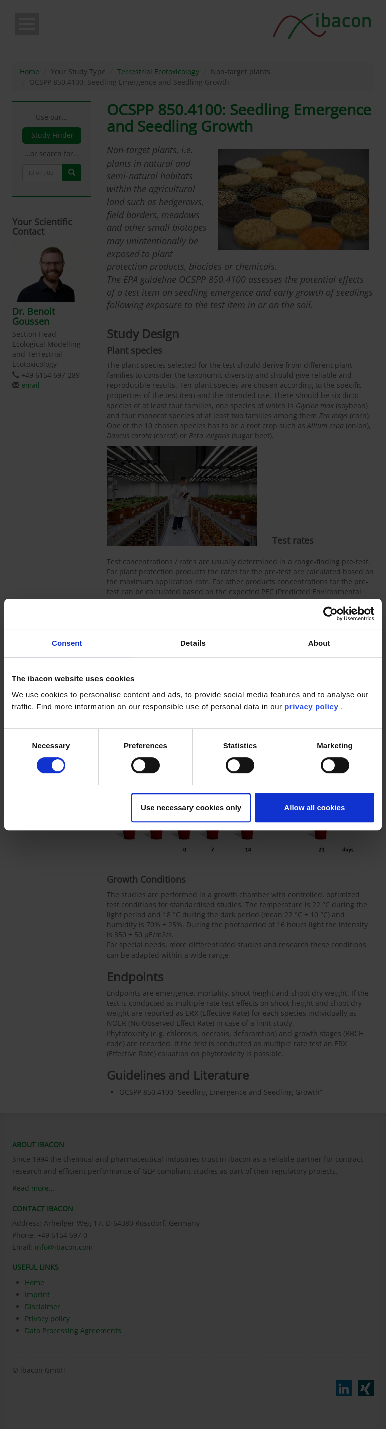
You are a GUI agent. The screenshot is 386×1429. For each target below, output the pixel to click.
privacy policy (311, 706)
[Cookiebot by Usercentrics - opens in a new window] (330, 613)
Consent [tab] (67, 643)
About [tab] (319, 643)
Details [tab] (193, 643)
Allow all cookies (314, 807)
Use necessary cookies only (191, 807)
